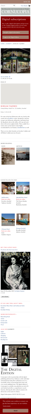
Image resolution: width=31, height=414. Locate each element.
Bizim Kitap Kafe (5, 316)
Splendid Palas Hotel (21, 197)
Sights (2, 331)
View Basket (24, 5)
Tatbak (2, 307)
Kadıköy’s (11, 118)
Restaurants (4, 337)
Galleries (3, 333)
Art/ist (2, 318)
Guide (3, 43)
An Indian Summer (19, 291)
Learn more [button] (6, 406)
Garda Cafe (4, 320)
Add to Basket (5, 296)
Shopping (3, 335)
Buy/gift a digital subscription (11, 32)
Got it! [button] (15, 410)
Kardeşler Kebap (5, 309)
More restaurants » (9, 314)
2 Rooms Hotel (5, 229)
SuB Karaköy (5, 197)
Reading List (4, 339)
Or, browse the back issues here (9, 249)
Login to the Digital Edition (11, 37)
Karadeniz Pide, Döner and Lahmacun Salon (12, 305)
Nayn (2, 324)
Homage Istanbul (20, 228)
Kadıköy (9, 43)
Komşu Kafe (4, 322)
